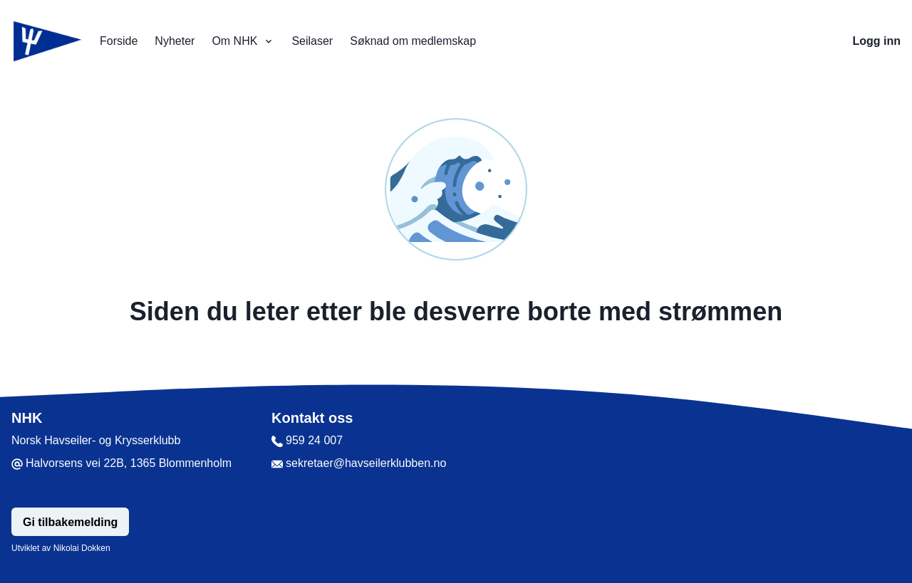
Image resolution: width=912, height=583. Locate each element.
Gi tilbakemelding (70, 522)
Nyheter (175, 41)
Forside (119, 41)
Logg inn (876, 41)
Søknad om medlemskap (413, 41)
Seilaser (312, 41)
